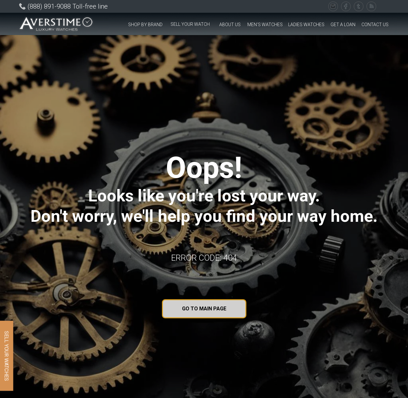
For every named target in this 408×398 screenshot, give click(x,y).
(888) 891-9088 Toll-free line (67, 6)
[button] (145, 24)
